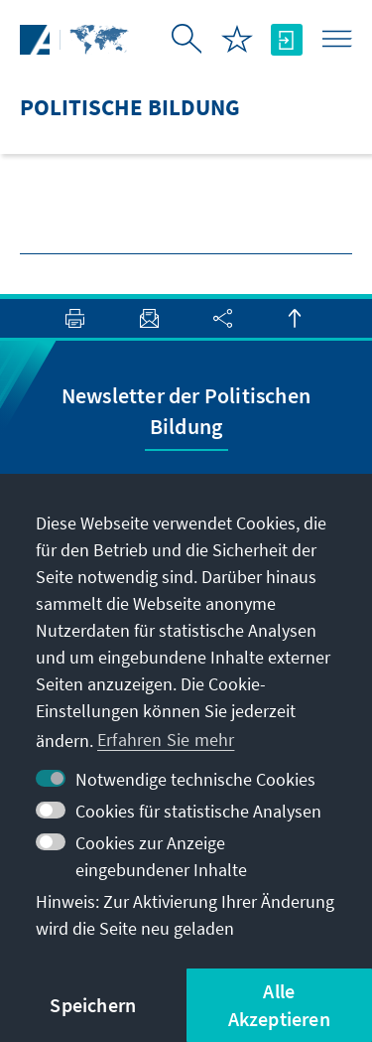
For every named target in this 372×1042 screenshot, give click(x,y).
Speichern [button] (93, 1004)
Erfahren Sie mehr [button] (165, 739)
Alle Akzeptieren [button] (279, 1004)
